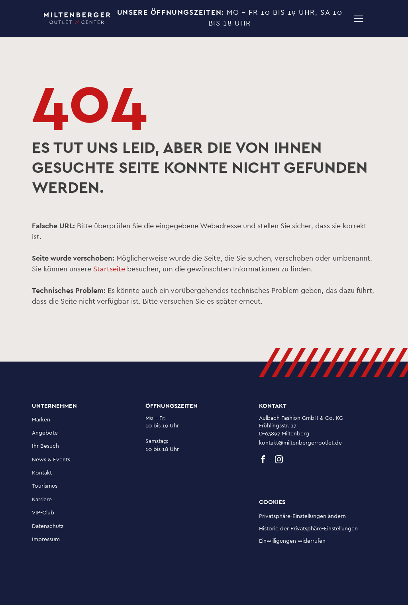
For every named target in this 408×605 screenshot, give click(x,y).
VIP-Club (43, 513)
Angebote (45, 433)
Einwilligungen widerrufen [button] (292, 541)
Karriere (42, 499)
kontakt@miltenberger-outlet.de (300, 443)
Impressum (46, 539)
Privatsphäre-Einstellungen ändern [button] (302, 516)
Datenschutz (47, 526)
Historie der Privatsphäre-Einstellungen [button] (308, 529)
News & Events (51, 460)
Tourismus (44, 486)
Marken (41, 420)
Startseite (109, 269)
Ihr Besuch (45, 446)
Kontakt (42, 473)
